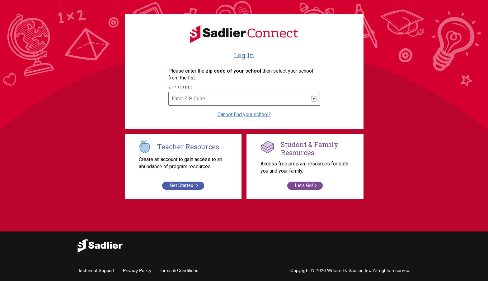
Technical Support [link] (96, 270)
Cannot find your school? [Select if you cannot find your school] (244, 114)
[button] (314, 99)
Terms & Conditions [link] (179, 270)
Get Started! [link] (185, 185)
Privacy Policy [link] (137, 270)
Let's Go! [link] (306, 185)
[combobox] (244, 99)
